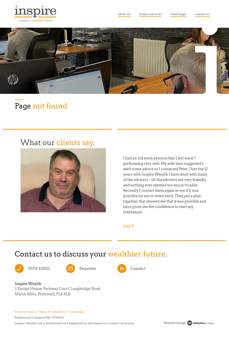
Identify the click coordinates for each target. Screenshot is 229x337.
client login (178, 14)
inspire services (150, 14)
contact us (202, 14)
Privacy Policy (25, 311)
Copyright (77, 311)
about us (124, 14)
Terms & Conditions (52, 311)
